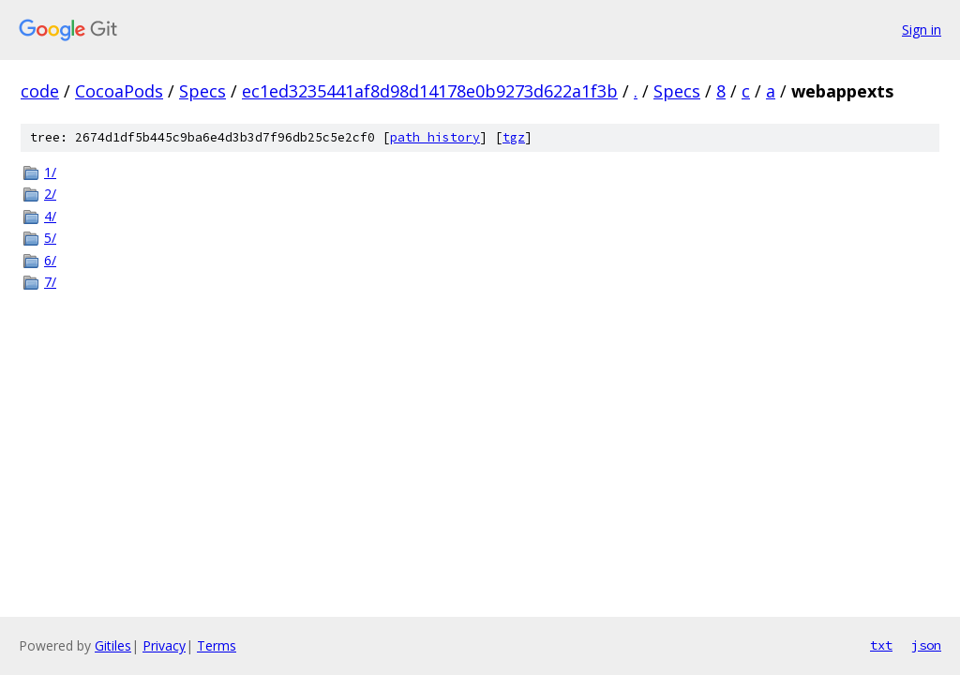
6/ (50, 260)
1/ (50, 172)
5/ (50, 238)
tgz (513, 137)
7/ (50, 282)
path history (435, 137)
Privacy (164, 645)
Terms (216, 645)
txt (881, 645)
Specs (202, 91)
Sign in (921, 29)
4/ (50, 216)
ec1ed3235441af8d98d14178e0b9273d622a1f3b (430, 91)
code (40, 91)
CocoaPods (119, 91)
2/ (50, 193)
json (926, 645)
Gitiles (113, 645)
